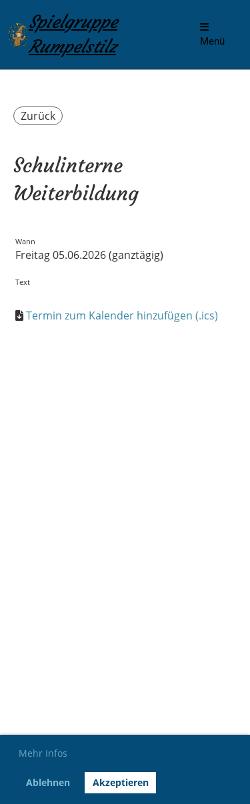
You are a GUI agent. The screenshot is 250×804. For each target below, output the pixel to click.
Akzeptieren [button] (121, 782)
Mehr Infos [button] (43, 753)
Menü (212, 34)
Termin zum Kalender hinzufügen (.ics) (122, 315)
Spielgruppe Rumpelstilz (73, 34)
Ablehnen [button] (48, 782)
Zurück (38, 115)
